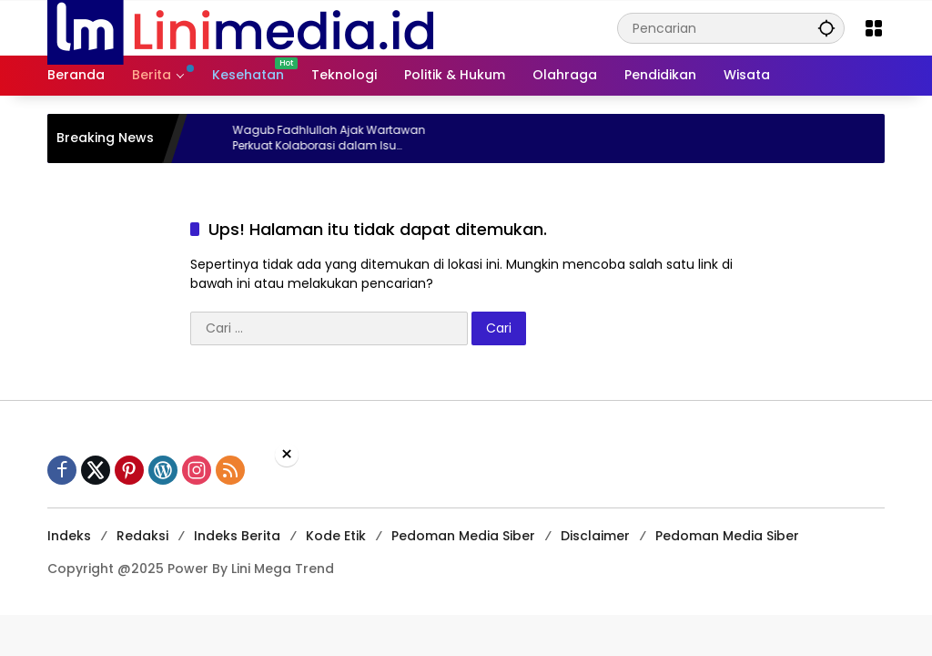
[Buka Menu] (874, 28)
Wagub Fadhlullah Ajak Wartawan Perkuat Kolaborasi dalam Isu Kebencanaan (345, 138)
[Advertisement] (466, 559)
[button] (826, 28)
